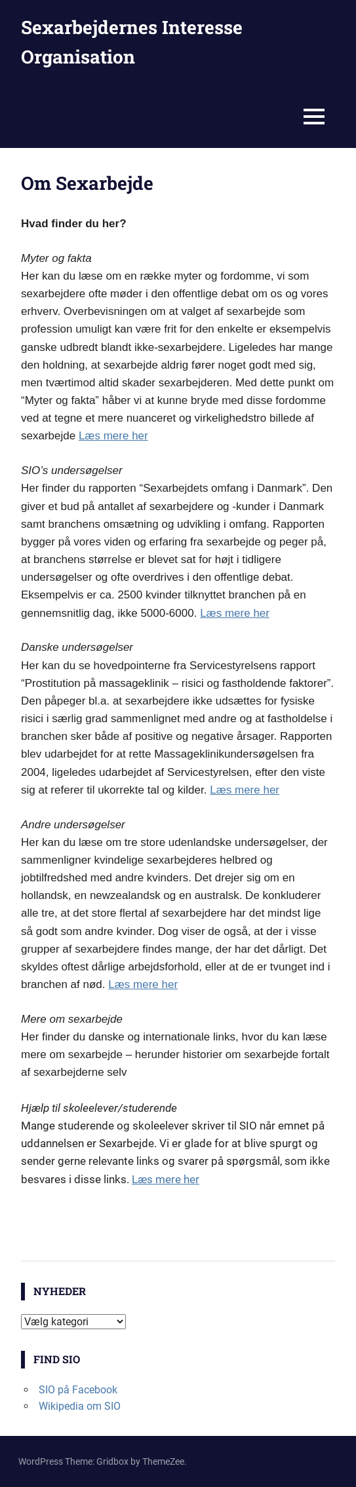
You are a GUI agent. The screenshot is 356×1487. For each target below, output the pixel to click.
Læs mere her (113, 436)
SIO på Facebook (78, 1390)
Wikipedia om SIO (80, 1406)
